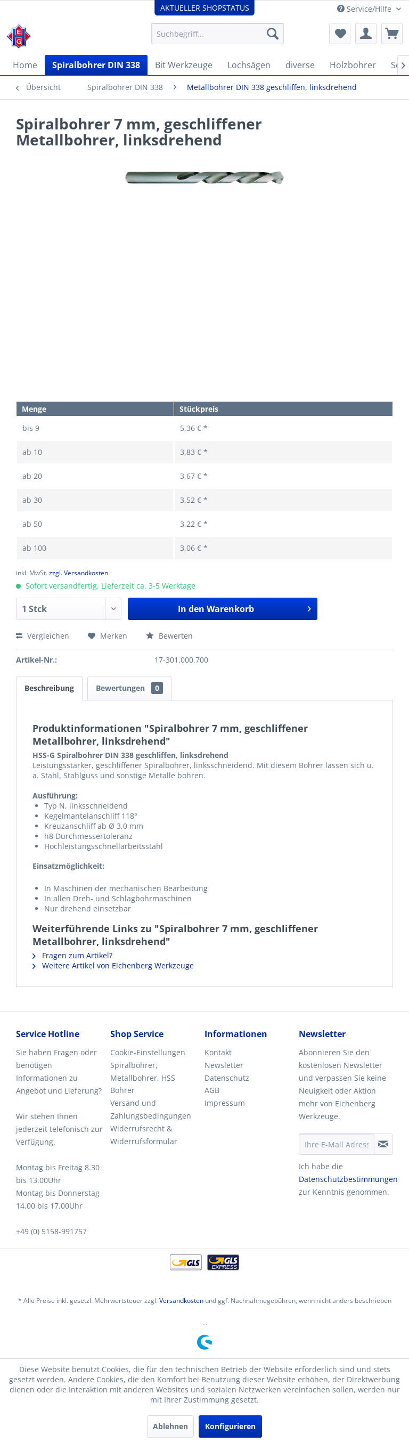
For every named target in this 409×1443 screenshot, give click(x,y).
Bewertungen (129, 688)
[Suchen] (272, 33)
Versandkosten (181, 1300)
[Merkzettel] (339, 33)
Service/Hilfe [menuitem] (365, 9)
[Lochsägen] (249, 65)
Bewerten (169, 636)
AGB (211, 1090)
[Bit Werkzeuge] (184, 65)
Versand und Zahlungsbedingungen (150, 1109)
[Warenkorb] (392, 33)
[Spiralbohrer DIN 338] (96, 65)
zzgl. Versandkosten (78, 572)
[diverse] (300, 65)
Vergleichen (42, 636)
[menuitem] (217, 33)
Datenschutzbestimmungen (348, 1179)
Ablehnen (170, 1426)
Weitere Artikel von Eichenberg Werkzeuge (113, 965)
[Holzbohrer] (352, 65)
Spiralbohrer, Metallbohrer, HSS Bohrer (142, 1078)
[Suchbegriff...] (217, 33)
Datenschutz (226, 1078)
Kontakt (218, 1052)
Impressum (224, 1103)
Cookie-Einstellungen (147, 1052)
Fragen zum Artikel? (72, 955)
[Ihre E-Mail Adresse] (336, 1144)
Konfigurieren (230, 1426)
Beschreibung (49, 688)
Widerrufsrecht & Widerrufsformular (143, 1134)
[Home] (25, 65)
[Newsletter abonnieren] (383, 1144)
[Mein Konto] (366, 33)
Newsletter (223, 1065)
